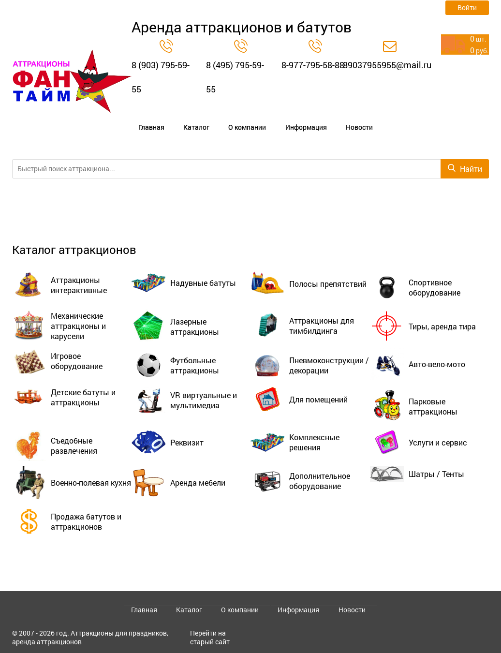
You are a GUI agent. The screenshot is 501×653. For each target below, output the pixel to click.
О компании (214, 119)
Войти (467, 7)
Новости (300, 119)
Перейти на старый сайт (210, 637)
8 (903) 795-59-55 (161, 77)
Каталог (175, 119)
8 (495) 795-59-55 (235, 77)
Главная (143, 119)
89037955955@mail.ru (387, 65)
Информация (260, 119)
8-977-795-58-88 (312, 65)
